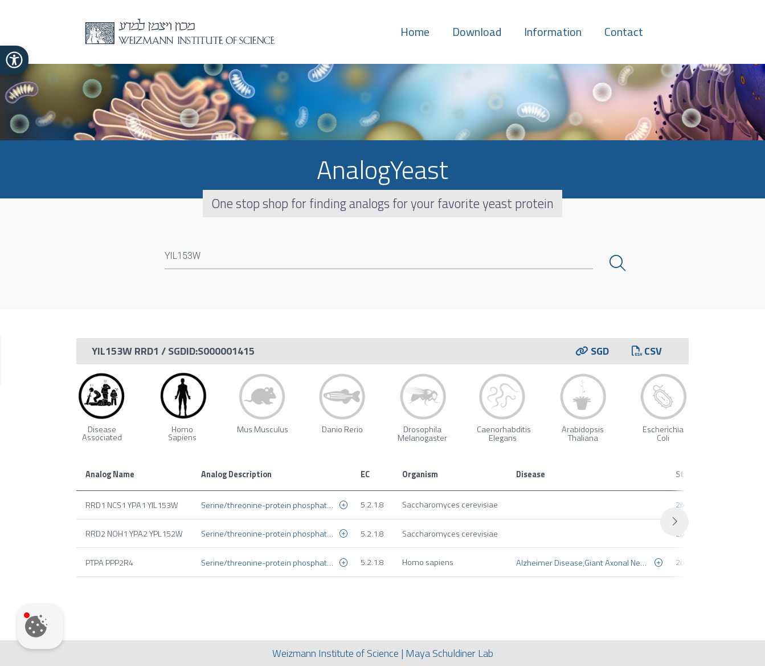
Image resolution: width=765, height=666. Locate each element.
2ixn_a (687, 533)
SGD (592, 351)
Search (618, 263)
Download (476, 31)
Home (414, 31)
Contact (623, 31)
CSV (647, 351)
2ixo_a (687, 504)
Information (553, 31)
